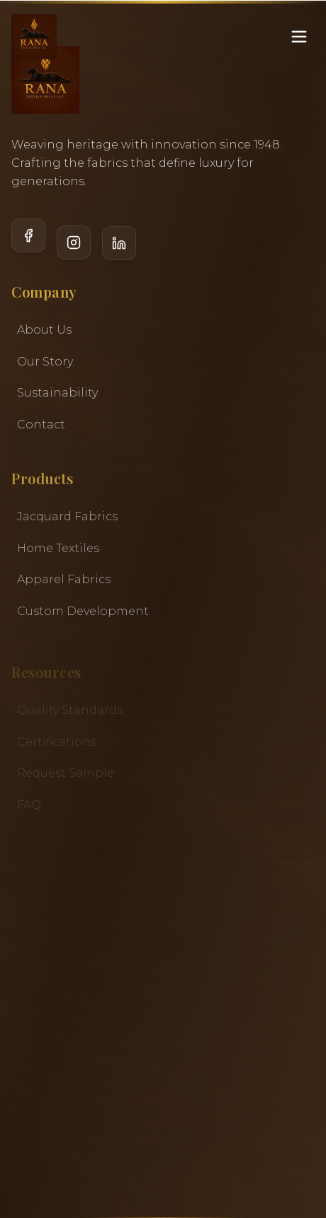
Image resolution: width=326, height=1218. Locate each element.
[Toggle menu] (299, 21)
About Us (44, 330)
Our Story (45, 361)
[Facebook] (28, 242)
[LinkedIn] (119, 243)
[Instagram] (74, 243)
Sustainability (57, 393)
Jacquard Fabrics (67, 518)
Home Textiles (58, 549)
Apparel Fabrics (64, 580)
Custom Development (83, 612)
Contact (41, 424)
